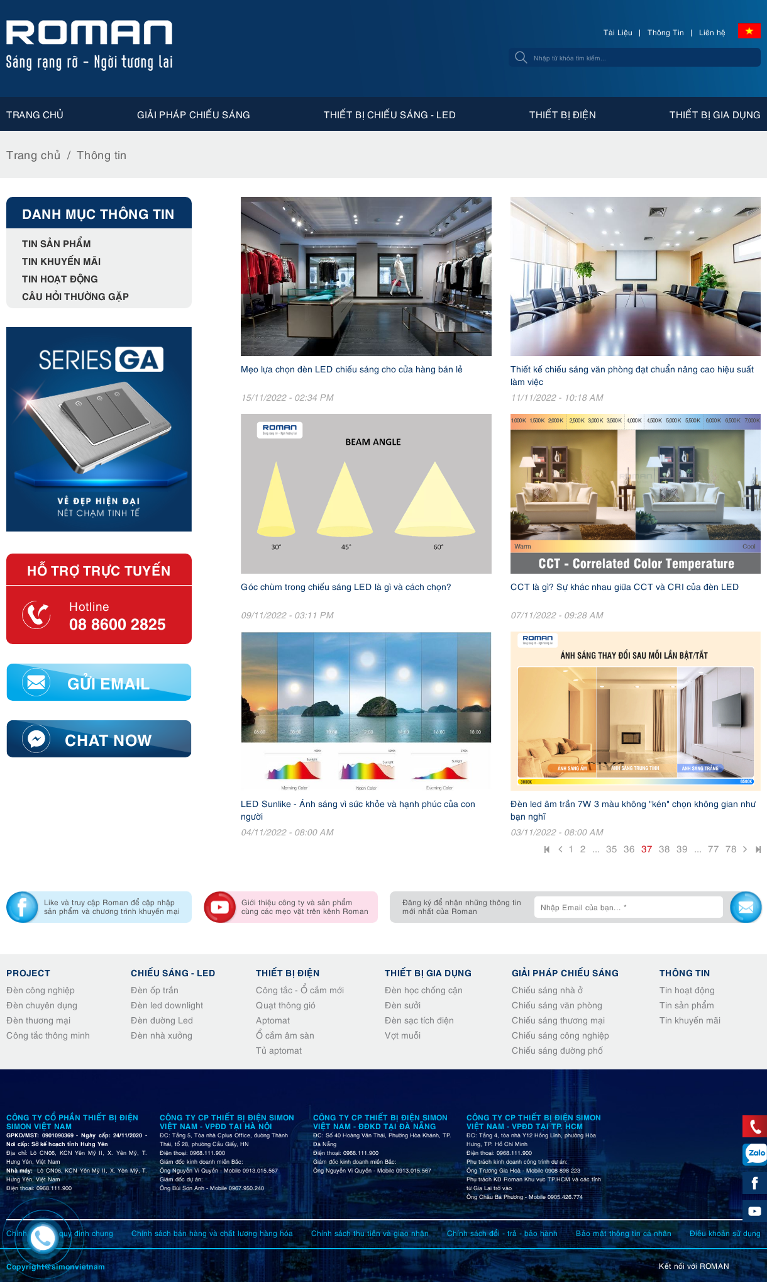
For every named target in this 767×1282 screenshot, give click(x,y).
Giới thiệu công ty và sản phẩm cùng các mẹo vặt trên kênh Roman (304, 906)
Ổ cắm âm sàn (285, 1034)
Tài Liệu (618, 31)
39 (682, 848)
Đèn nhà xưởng (161, 1034)
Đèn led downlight (167, 1004)
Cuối (757, 851)
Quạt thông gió (286, 1004)
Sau (745, 850)
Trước (560, 850)
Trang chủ (34, 114)
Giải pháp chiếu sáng (193, 114)
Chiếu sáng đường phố (557, 1050)
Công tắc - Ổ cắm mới (300, 989)
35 (611, 848)
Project (28, 972)
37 (647, 848)
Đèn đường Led (162, 1019)
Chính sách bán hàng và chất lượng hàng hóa (212, 1232)
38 (664, 848)
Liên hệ (712, 31)
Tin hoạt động (60, 277)
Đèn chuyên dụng (41, 1004)
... (596, 848)
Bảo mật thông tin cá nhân (623, 1232)
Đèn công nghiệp (40, 989)
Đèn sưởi (403, 1004)
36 (629, 848)
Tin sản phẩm (56, 242)
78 (731, 848)
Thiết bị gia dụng (715, 114)
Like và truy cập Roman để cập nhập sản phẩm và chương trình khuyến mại (112, 906)
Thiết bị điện (562, 114)
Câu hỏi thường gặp (75, 295)
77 (713, 848)
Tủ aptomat (279, 1050)
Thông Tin (666, 31)
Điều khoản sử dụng (725, 1232)
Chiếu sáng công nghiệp (560, 1034)
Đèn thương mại (38, 1019)
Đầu (548, 851)
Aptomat (273, 1019)
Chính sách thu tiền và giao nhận (370, 1232)
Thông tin (102, 154)
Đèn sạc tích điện (419, 1019)
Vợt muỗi (403, 1034)
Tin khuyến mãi (61, 260)
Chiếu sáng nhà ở (547, 989)
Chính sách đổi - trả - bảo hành (502, 1232)
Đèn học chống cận (424, 989)
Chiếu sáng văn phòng (557, 1004)
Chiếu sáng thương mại (558, 1019)
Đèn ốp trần (155, 989)
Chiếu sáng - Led (173, 972)
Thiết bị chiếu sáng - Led (390, 114)
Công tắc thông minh (48, 1034)
